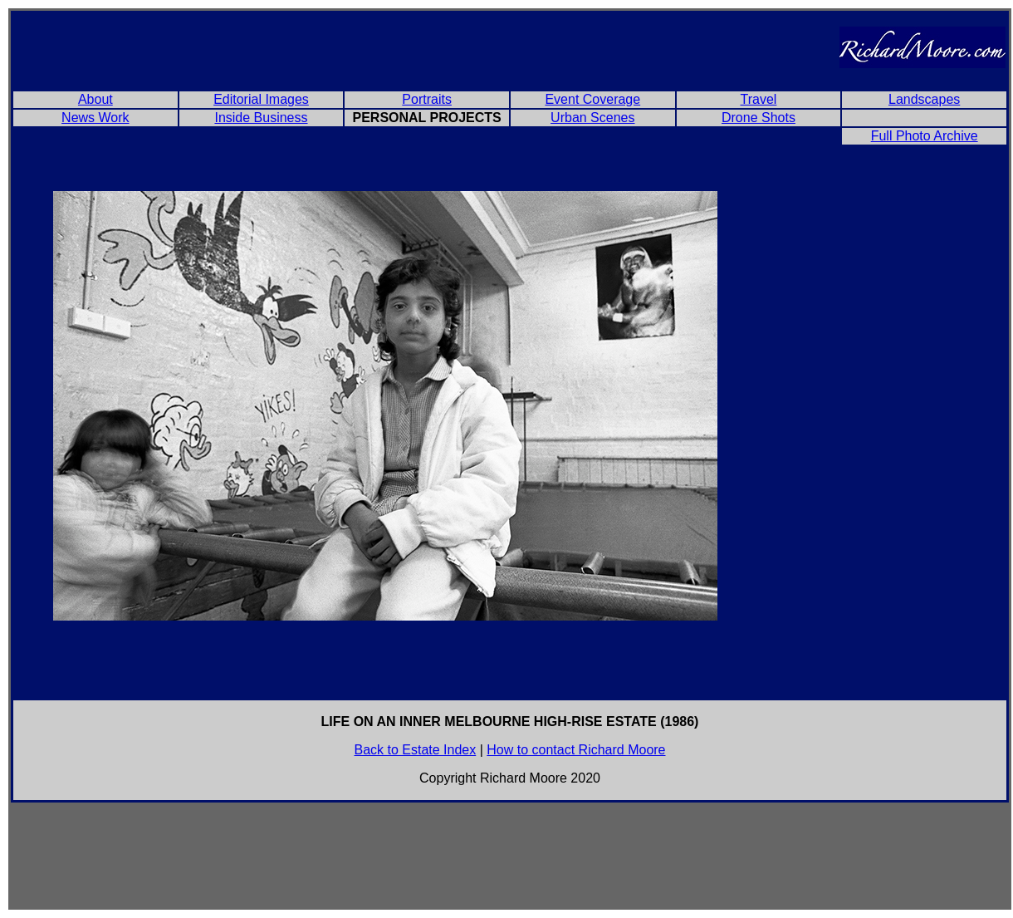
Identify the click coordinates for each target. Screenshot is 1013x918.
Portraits (427, 99)
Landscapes (924, 99)
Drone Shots (758, 117)
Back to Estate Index (416, 750)
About (95, 99)
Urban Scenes (592, 117)
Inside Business (260, 117)
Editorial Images (261, 99)
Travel (759, 99)
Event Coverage (592, 99)
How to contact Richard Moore (576, 750)
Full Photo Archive (924, 136)
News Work (95, 117)
